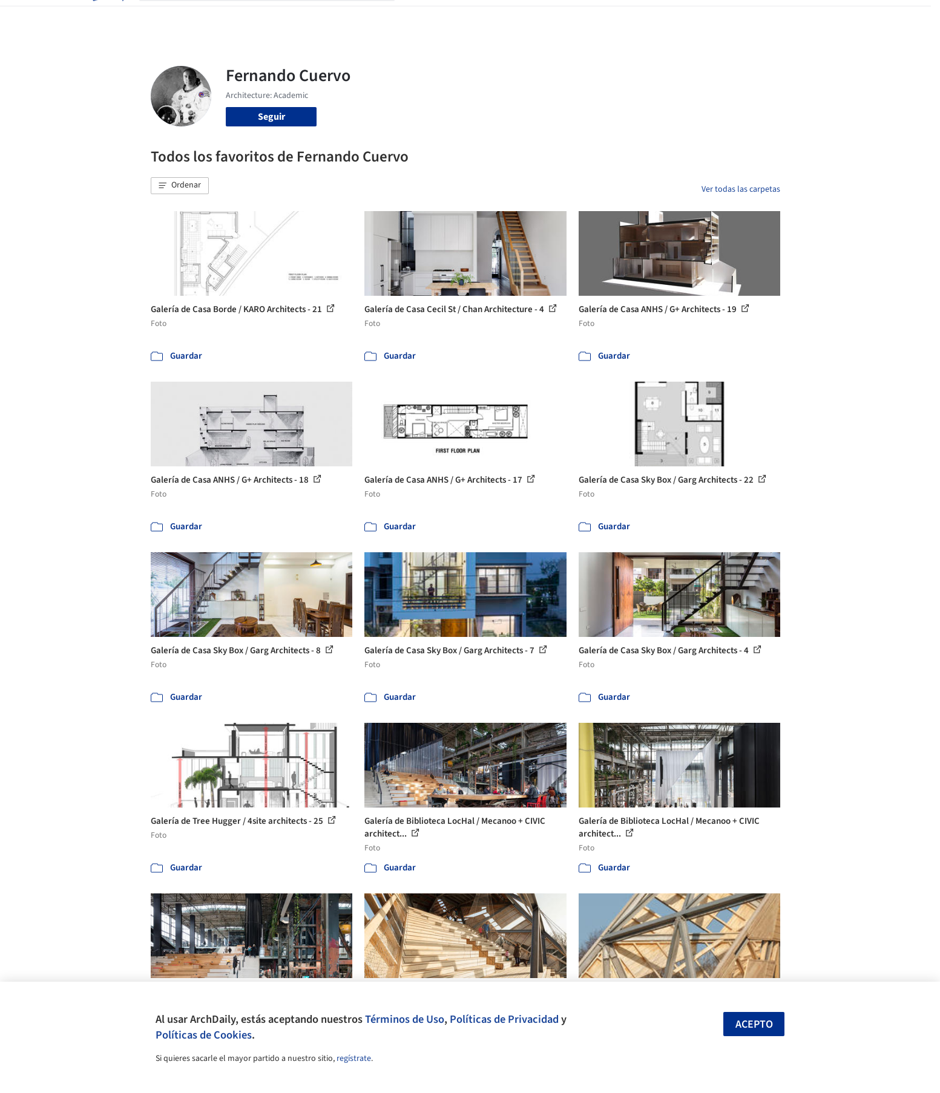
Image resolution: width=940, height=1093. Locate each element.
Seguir (271, 116)
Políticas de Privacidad (504, 1019)
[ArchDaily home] (107, 17)
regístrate (354, 1058)
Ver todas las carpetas (741, 189)
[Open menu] (833, 17)
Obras (419, 17)
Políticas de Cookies (204, 1035)
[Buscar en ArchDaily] (276, 17)
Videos (628, 17)
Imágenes (462, 17)
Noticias (587, 17)
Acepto (754, 1024)
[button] (180, 185)
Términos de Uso (404, 1019)
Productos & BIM (525, 17)
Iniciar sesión (693, 17)
